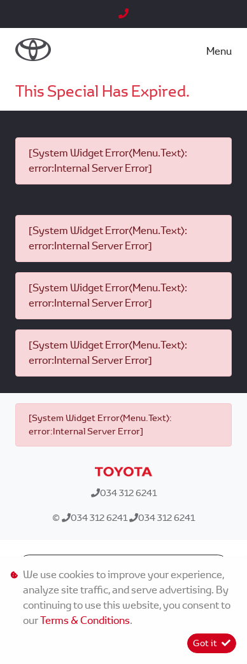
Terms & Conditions (85, 620)
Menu (219, 51)
